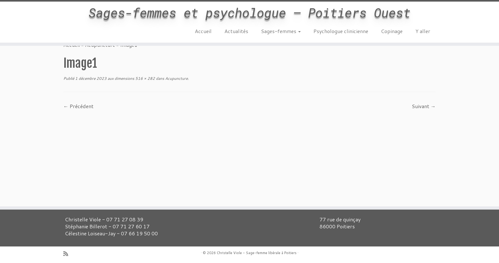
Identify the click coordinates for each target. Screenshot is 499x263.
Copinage (392, 31)
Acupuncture (176, 78)
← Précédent (78, 106)
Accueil (203, 31)
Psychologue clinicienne (340, 31)
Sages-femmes (281, 31)
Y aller (422, 31)
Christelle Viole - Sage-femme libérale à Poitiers (257, 252)
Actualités (236, 31)
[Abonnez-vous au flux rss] (67, 253)
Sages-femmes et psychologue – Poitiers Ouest (249, 12)
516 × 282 (144, 78)
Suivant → (424, 106)
